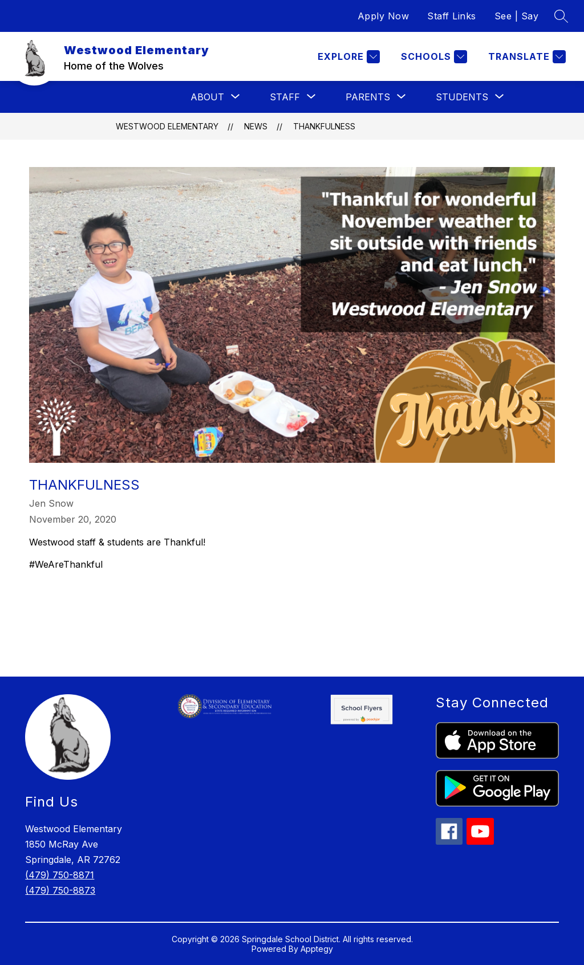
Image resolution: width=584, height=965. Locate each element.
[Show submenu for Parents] (368, 97)
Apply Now (383, 16)
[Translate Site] (525, 57)
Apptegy (317, 949)
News (255, 126)
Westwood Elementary (167, 126)
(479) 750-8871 (59, 875)
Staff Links (451, 16)
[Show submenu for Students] (462, 97)
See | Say (516, 16)
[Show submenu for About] (207, 97)
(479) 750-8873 (60, 890)
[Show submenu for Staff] (285, 97)
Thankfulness (324, 126)
